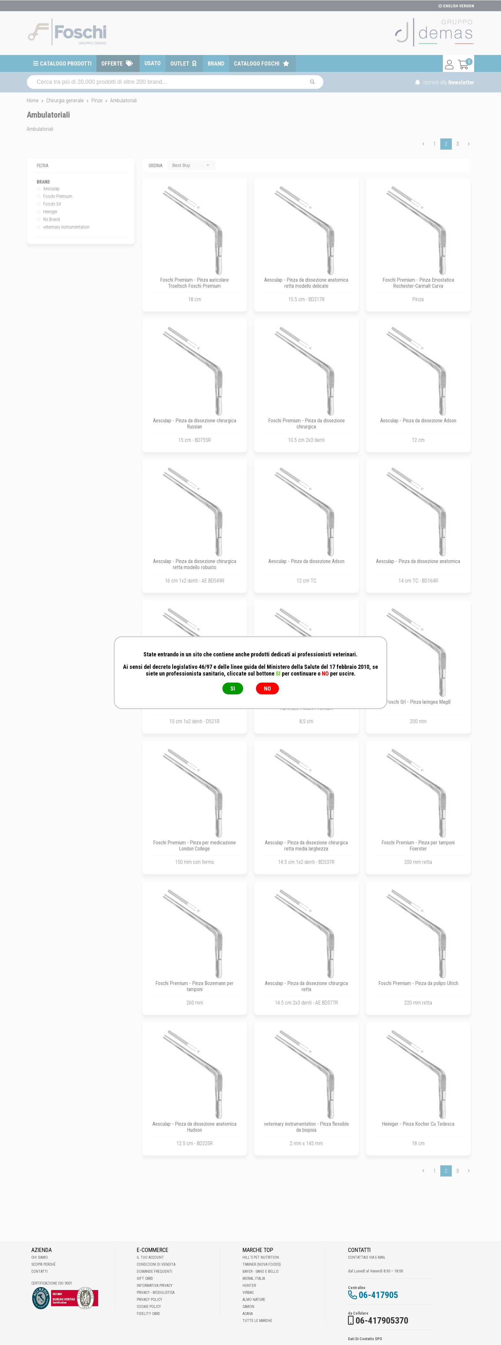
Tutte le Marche (257, 1320)
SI (232, 688)
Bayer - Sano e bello (261, 1271)
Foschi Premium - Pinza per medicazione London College (194, 846)
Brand (216, 63)
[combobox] (191, 165)
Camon (248, 1306)
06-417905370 (382, 1320)
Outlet (179, 63)
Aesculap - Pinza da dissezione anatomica (418, 561)
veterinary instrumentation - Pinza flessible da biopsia (306, 1127)
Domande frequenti (154, 1271)
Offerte (112, 63)
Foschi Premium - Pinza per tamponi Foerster (418, 846)
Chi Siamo (39, 1257)
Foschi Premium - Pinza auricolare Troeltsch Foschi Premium (194, 283)
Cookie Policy (149, 1306)
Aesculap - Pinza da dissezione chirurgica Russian (194, 424)
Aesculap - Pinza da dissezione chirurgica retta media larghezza (306, 846)
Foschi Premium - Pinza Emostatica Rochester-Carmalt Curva (418, 283)
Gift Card (145, 1278)
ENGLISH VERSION (456, 6)
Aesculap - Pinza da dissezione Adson (418, 421)
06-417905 (378, 1295)
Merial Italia (254, 1278)
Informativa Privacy (155, 1285)
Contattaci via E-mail (367, 1257)
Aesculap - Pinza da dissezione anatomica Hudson (194, 1127)
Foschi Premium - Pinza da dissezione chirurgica (306, 424)
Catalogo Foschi (257, 63)
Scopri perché (43, 1264)
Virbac (248, 1292)
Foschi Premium (54, 196)
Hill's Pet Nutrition (261, 1257)
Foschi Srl (49, 204)
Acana (248, 1313)
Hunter (249, 1285)
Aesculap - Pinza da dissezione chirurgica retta (306, 986)
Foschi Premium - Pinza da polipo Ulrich (418, 983)
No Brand (48, 219)
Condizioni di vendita (156, 1264)
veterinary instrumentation (63, 227)
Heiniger (47, 211)
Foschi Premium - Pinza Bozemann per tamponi (194, 986)
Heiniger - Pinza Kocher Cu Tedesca (418, 1124)
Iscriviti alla (444, 82)
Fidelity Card (148, 1313)
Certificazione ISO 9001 (51, 1283)
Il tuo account (150, 1257)
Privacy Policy (149, 1299)
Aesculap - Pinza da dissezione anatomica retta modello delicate (306, 283)
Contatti (39, 1271)
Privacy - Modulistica (155, 1292)
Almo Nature (254, 1299)
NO (267, 688)
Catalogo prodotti (66, 63)
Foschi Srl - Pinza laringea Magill (418, 702)
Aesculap (48, 188)
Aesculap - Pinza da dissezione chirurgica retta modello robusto (194, 564)
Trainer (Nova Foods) (262, 1264)
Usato (152, 63)
